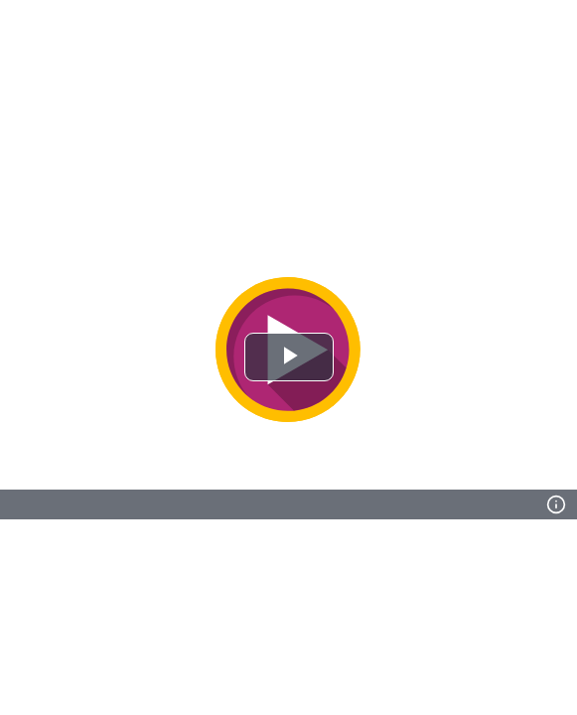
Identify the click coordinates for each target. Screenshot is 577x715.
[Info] (556, 504)
